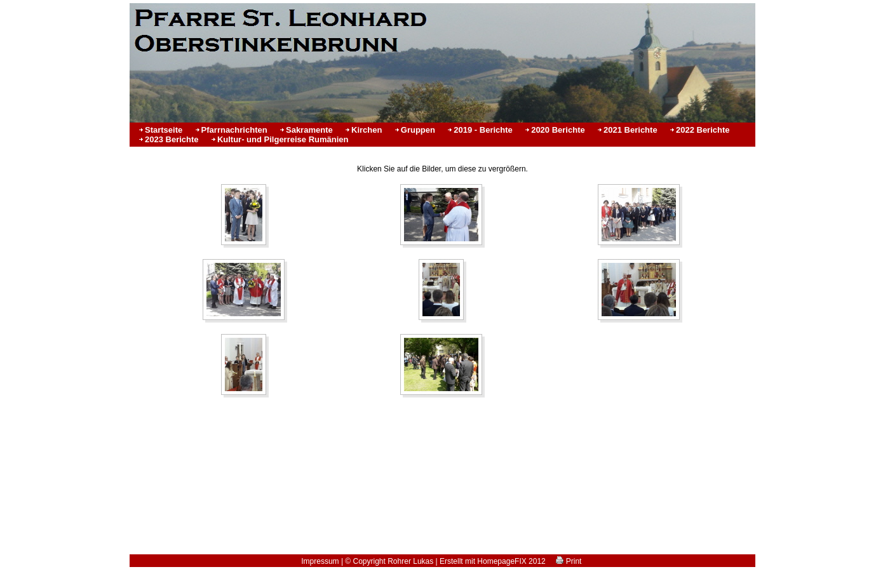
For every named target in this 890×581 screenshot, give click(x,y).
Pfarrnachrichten (234, 130)
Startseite (163, 130)
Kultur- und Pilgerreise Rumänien (283, 139)
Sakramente (309, 130)
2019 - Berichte (483, 130)
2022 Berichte (703, 130)
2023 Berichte (172, 139)
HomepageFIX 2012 (511, 561)
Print (568, 561)
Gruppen (418, 130)
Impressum (320, 561)
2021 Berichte (630, 130)
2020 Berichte (558, 130)
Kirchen (366, 130)
